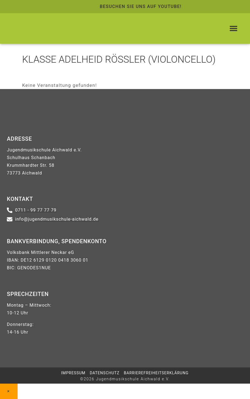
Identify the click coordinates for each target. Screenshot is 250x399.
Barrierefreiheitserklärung (156, 373)
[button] (233, 28)
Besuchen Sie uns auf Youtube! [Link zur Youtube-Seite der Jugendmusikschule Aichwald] (141, 6)
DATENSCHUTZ (105, 373)
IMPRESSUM (73, 373)
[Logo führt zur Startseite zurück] (53, 28)
